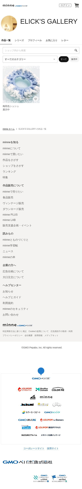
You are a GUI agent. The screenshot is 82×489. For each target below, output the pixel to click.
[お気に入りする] (35, 99)
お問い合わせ (11, 314)
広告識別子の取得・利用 (62, 331)
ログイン (65, 5)
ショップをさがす (13, 165)
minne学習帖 (10, 245)
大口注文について (13, 277)
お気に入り (51, 40)
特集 (5, 177)
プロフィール (35, 40)
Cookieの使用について (39, 331)
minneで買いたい (13, 154)
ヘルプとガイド (12, 297)
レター (64, 40)
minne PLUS (10, 214)
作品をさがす (11, 160)
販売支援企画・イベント (17, 225)
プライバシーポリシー (13, 335)
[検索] (76, 50)
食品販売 (8, 197)
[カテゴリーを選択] (30, 59)
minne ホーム (9, 129)
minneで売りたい (13, 191)
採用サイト (53, 448)
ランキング (9, 171)
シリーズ (19, 40)
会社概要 (29, 335)
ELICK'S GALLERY (49, 21)
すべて (64, 59)
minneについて (12, 148)
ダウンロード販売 (13, 209)
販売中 (74, 59)
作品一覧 (6, 40)
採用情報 (38, 335)
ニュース (8, 251)
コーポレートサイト (33, 448)
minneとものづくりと (16, 239)
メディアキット (51, 335)
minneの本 (9, 257)
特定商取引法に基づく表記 (15, 331)
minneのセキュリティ (16, 308)
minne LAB (9, 220)
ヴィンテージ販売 (13, 203)
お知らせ (8, 291)
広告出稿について (13, 271)
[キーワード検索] (41, 50)
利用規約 (8, 303)
